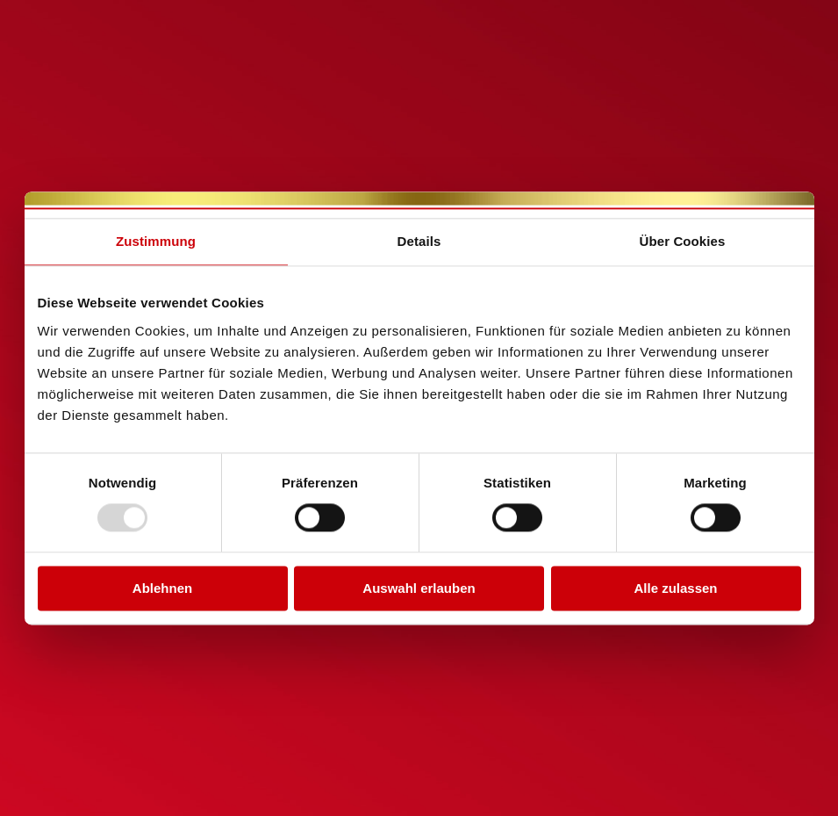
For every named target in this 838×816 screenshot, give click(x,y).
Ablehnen (162, 588)
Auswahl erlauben (418, 588)
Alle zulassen (675, 588)
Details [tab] (419, 241)
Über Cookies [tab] (683, 241)
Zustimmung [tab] (156, 241)
